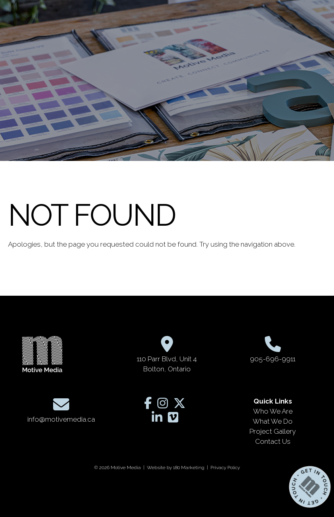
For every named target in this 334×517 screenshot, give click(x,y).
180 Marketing (188, 467)
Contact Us (273, 441)
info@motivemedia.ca (61, 419)
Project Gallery (272, 431)
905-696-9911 (272, 359)
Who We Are (273, 411)
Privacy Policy (225, 467)
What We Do (273, 421)
